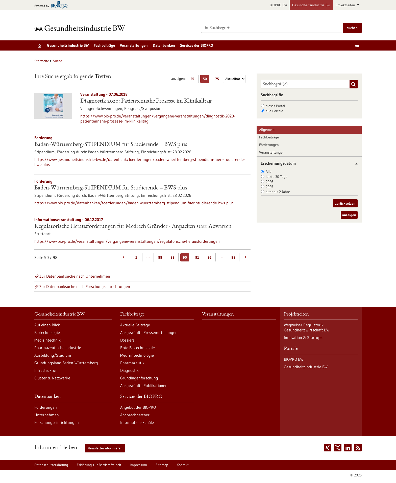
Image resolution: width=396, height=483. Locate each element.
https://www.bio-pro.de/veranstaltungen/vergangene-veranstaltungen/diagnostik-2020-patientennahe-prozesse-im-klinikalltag (157, 118)
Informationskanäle (137, 422)
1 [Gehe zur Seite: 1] (136, 257)
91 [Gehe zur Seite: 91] (197, 257)
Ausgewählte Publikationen (143, 385)
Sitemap (162, 465)
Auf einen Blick (47, 324)
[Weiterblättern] (245, 257)
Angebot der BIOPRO (138, 407)
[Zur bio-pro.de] (52, 5)
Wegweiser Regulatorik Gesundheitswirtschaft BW (306, 327)
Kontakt (183, 465)
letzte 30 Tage (276, 176)
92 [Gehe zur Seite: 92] (209, 257)
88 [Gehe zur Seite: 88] (160, 257)
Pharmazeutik (132, 362)
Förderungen (269, 144)
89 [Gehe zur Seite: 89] (172, 257)
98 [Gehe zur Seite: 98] (233, 257)
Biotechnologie (47, 332)
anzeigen (349, 215)
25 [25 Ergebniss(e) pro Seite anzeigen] (193, 80)
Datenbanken (164, 45)
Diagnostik (129, 370)
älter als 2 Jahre (278, 191)
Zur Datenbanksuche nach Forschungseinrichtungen (84, 286)
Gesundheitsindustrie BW (311, 5)
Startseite (41, 61)
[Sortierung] (234, 79)
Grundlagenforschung (139, 377)
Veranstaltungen (134, 45)
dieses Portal (275, 106)
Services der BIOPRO (196, 45)
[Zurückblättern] (123, 257)
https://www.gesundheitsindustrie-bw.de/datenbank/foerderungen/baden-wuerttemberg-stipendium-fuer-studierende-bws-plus (139, 162)
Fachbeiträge (104, 45)
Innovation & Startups (303, 337)
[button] (354, 164)
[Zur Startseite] (81, 27)
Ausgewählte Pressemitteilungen (149, 332)
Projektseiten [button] (345, 5)
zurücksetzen (345, 203)
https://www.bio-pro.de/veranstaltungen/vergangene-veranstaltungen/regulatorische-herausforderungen (127, 241)
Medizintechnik (47, 340)
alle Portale (274, 111)
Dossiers (127, 340)
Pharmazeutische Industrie (57, 347)
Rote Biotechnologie (137, 347)
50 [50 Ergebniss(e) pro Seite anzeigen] (206, 80)
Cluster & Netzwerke (52, 377)
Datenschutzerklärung (51, 465)
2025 (269, 186)
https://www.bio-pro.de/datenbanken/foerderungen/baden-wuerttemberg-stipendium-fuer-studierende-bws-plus (134, 202)
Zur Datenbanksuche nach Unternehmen (74, 276)
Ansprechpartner (135, 414)
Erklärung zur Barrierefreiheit (99, 465)
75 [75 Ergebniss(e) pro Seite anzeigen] (218, 80)
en (357, 45)
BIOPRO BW (278, 5)
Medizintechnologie (137, 355)
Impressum (138, 465)
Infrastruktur (45, 370)
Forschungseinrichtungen (56, 422)
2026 (269, 181)
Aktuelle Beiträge (135, 324)
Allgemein (267, 129)
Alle (268, 171)
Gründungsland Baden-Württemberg (66, 362)
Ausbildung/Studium (52, 355)
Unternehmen (46, 414)
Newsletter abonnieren (104, 448)
